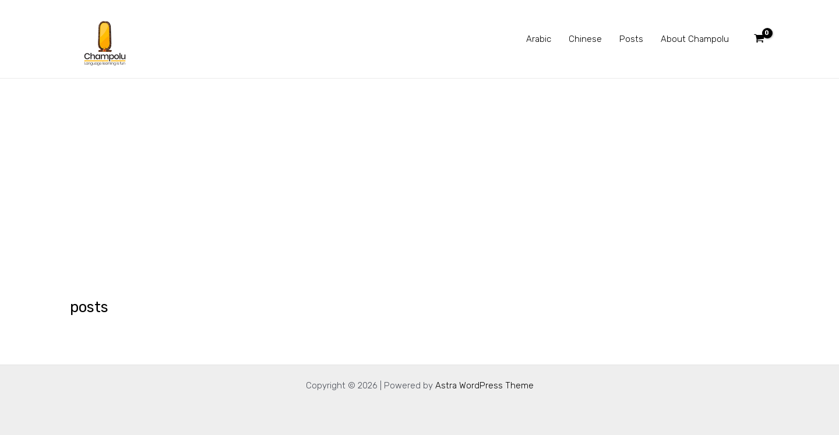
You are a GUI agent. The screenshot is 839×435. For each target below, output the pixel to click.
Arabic (538, 39)
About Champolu (695, 39)
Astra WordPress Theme (484, 385)
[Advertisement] (419, 165)
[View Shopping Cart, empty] (759, 39)
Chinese (585, 39)
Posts (631, 39)
